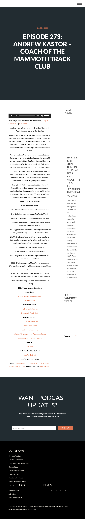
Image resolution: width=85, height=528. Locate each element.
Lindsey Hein (44, 366)
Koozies (67, 336)
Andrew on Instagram (30, 309)
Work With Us (14, 490)
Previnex (29, 346)
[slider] (27, 115)
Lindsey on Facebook (30, 330)
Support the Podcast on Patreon (30, 338)
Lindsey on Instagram (30, 321)
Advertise (12, 494)
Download (23, 124)
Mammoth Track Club (29, 313)
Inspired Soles (14, 474)
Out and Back (14, 467)
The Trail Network (16, 459)
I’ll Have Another (15, 456)
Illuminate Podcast (16, 478)
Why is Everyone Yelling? (18, 481)
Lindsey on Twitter (30, 326)
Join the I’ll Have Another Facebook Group (30, 334)
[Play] (11, 116)
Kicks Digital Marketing (28, 509)
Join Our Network (15, 498)
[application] (30, 116)
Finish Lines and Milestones (19, 463)
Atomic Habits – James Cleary (29, 296)
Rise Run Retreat (29, 355)
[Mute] (42, 116)
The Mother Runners (16, 470)
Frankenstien (30, 300)
